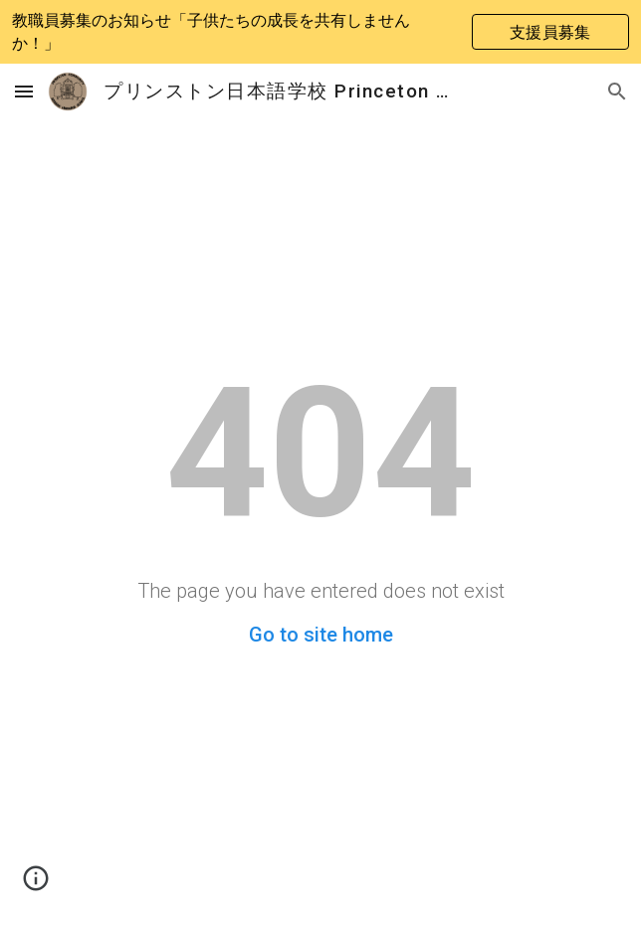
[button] (24, 91)
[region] (320, 32)
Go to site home (321, 635)
